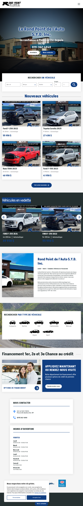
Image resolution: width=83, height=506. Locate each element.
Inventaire (33, 53)
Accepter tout (37, 497)
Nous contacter (48, 53)
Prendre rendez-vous (53, 386)
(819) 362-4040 (22, 418)
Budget (62, 84)
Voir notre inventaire (40, 185)
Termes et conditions (40, 493)
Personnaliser (16, 497)
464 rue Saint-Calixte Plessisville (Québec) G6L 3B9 (25, 412)
